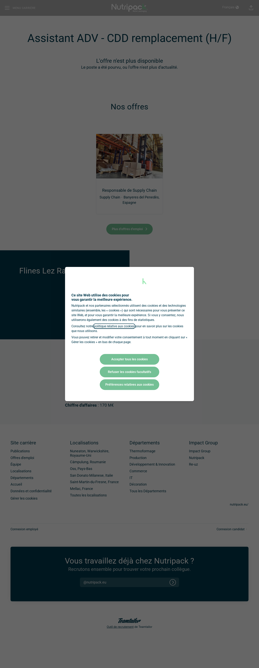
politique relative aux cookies (114, 326)
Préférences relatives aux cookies (129, 384)
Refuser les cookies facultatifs (129, 372)
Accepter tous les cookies (129, 359)
